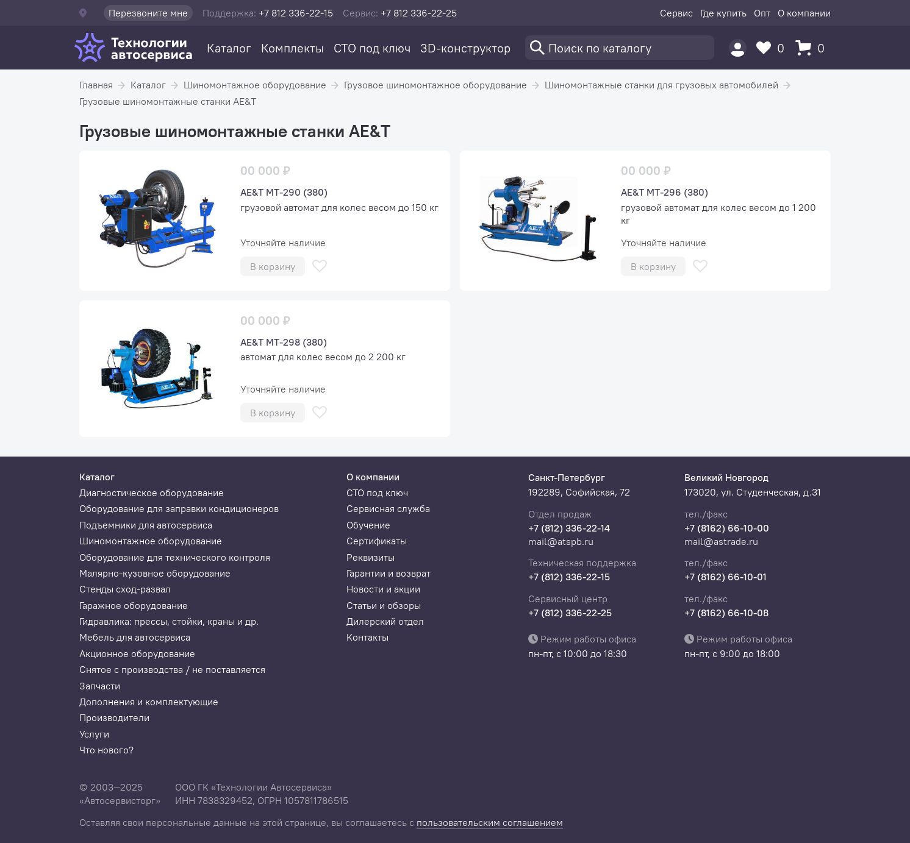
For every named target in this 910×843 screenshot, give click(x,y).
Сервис (676, 13)
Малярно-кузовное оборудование (155, 573)
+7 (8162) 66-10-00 (726, 527)
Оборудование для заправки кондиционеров (179, 508)
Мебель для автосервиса (134, 637)
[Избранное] (773, 48)
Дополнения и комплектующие (148, 701)
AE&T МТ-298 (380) (283, 342)
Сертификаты (376, 541)
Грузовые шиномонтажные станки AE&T (167, 101)
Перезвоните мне (148, 13)
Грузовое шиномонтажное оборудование (435, 84)
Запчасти (99, 686)
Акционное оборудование (137, 653)
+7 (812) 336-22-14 (569, 527)
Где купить (723, 13)
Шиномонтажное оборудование (255, 84)
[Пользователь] (738, 48)
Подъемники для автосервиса (145, 525)
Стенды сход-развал (125, 589)
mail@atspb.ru (560, 541)
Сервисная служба (388, 508)
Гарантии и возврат (388, 573)
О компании (804, 13)
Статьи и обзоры (383, 605)
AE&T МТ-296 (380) (664, 192)
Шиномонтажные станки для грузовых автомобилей (661, 84)
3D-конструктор (465, 47)
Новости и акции (383, 589)
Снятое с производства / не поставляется (172, 669)
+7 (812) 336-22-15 (569, 576)
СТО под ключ (372, 47)
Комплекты (292, 47)
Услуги (94, 734)
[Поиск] (619, 47)
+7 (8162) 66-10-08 (726, 612)
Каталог (229, 47)
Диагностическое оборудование (151, 492)
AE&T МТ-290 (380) (284, 192)
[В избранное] (319, 266)
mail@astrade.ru (721, 541)
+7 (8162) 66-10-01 (725, 576)
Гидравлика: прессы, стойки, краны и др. (169, 621)
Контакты (367, 637)
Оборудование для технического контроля (174, 557)
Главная (96, 84)
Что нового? (106, 750)
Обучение (368, 525)
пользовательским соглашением (490, 822)
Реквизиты (370, 557)
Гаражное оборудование (133, 605)
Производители (114, 717)
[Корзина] (813, 48)
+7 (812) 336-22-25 (570, 612)
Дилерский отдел (385, 621)
